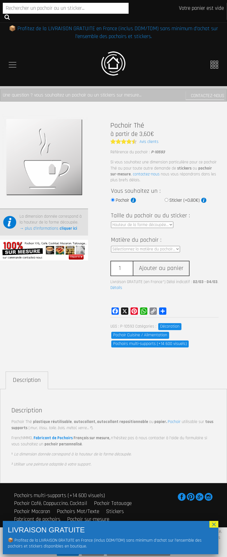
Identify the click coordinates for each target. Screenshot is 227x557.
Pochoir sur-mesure (88, 519)
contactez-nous (146, 174)
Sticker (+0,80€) (188, 200)
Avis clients (149, 141)
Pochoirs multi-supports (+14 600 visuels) (150, 344)
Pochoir (126, 200)
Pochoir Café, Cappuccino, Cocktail (50, 503)
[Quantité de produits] (121, 268)
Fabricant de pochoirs (37, 519)
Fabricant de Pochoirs (53, 438)
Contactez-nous (207, 95)
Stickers (115, 511)
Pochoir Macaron (32, 511)
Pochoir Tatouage (113, 503)
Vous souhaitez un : (135, 191)
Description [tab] (27, 380)
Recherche (7, 17)
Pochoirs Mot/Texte (78, 511)
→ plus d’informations (48, 228)
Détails (116, 287)
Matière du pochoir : (136, 240)
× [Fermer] (213, 524)
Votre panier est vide (201, 8)
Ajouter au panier (161, 268)
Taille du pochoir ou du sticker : (150, 215)
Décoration (169, 326)
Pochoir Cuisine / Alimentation (140, 335)
